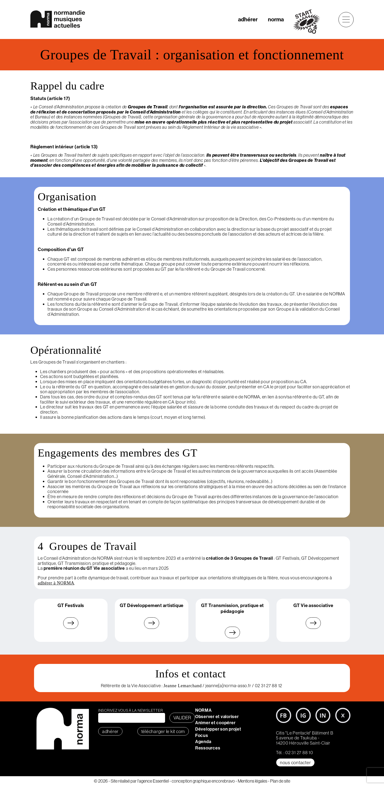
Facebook (283, 715)
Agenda (203, 741)
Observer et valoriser (217, 716)
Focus (201, 735)
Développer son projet (218, 729)
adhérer (248, 19)
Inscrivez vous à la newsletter (130, 710)
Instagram (303, 715)
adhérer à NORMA (56, 583)
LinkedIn (323, 715)
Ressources (207, 748)
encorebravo (223, 781)
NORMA (203, 710)
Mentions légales (252, 781)
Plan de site (280, 781)
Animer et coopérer (215, 722)
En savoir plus (71, 623)
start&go (309, 21)
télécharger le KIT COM (163, 731)
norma (276, 19)
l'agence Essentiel (153, 781)
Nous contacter (295, 762)
